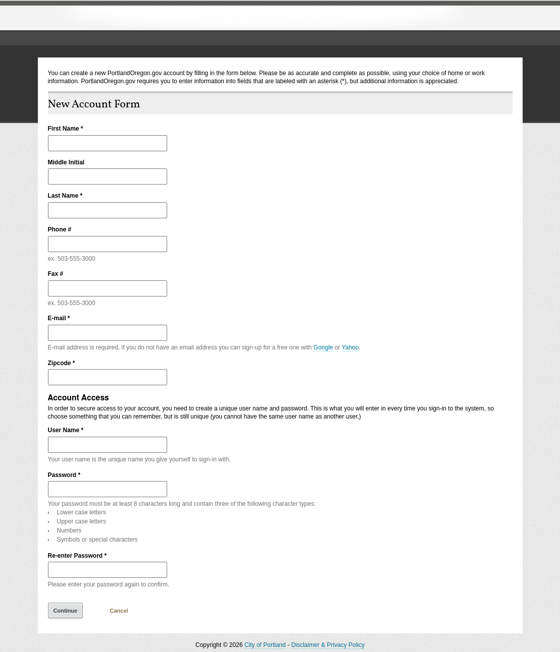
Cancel (119, 611)
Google (323, 347)
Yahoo (350, 347)
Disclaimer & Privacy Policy (328, 644)
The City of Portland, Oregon (121, 18)
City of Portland (265, 644)
